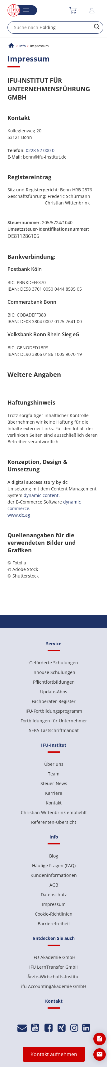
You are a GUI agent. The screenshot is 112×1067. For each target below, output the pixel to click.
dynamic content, (42, 495)
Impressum (54, 904)
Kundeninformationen (53, 875)
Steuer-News (53, 783)
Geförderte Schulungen (53, 663)
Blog (53, 856)
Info (22, 45)
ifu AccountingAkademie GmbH (53, 986)
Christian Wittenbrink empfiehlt (54, 812)
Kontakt (54, 803)
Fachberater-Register (54, 701)
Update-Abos (53, 692)
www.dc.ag (18, 515)
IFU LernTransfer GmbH (53, 967)
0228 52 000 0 (40, 150)
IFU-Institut (53, 745)
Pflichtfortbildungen (54, 682)
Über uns (53, 764)
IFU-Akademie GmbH (53, 957)
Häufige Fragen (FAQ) (54, 865)
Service (53, 644)
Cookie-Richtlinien (53, 914)
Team (53, 774)
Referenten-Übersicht (53, 822)
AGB (53, 885)
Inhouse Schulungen (53, 672)
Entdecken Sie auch (54, 938)
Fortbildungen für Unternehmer (54, 721)
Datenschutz (54, 894)
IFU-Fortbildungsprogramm (54, 711)
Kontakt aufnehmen (53, 1054)
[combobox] (55, 27)
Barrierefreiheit (54, 924)
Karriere (53, 793)
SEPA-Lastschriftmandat (54, 730)
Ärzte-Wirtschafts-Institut (53, 977)
